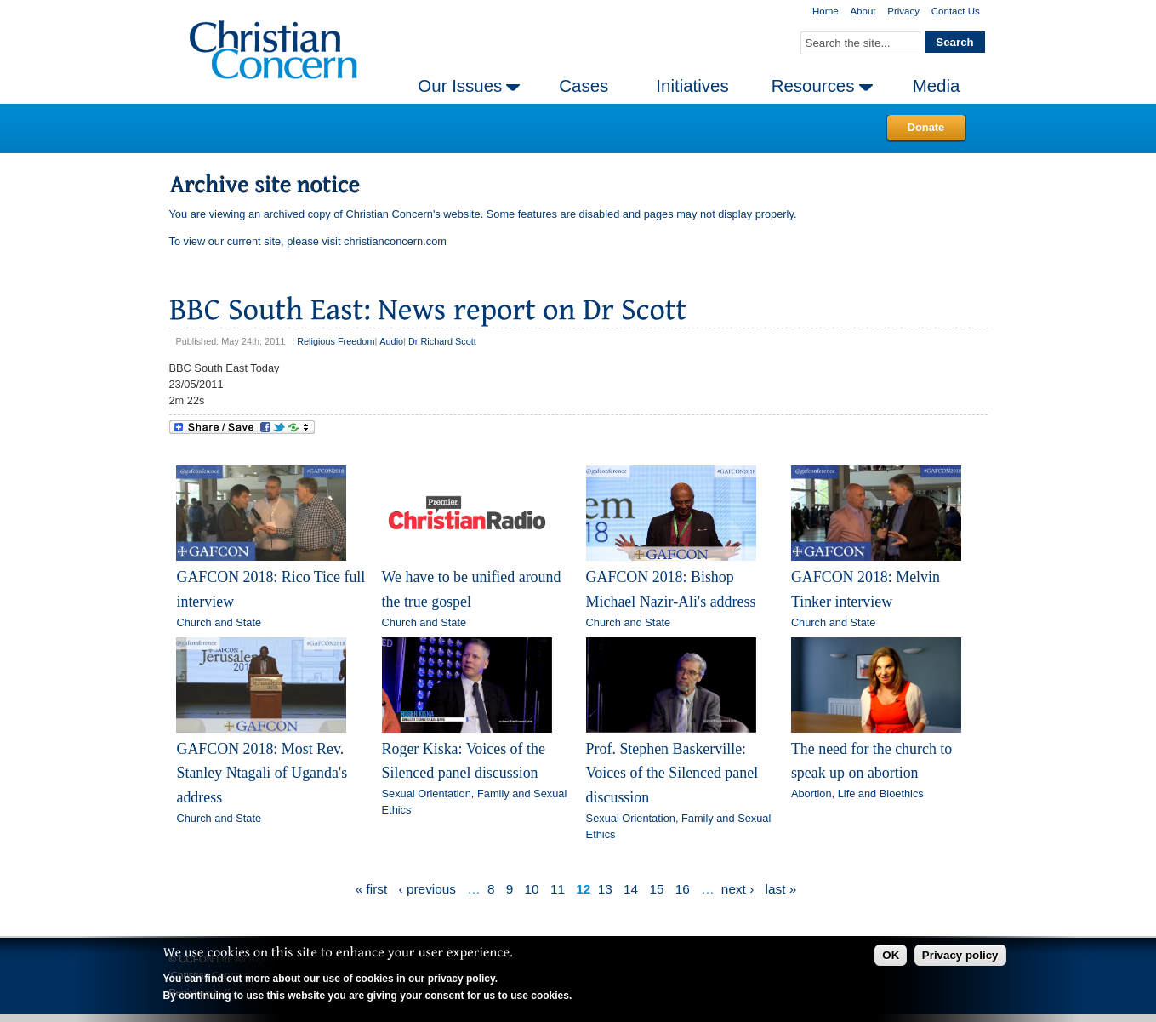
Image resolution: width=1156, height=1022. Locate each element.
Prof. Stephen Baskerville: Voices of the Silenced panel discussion (672, 773)
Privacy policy (960, 955)
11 (557, 889)
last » (781, 889)
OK (890, 955)
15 (656, 889)
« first (372, 889)
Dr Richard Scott (442, 341)
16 (682, 889)
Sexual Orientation (426, 793)
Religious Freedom (335, 341)
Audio (391, 341)
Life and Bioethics (881, 793)
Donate (926, 127)
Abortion (811, 793)
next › (737, 889)
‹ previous (427, 889)
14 (631, 889)
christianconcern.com (395, 241)
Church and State (218, 622)
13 (605, 889)
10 (532, 889)
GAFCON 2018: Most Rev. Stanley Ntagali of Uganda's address (261, 773)
